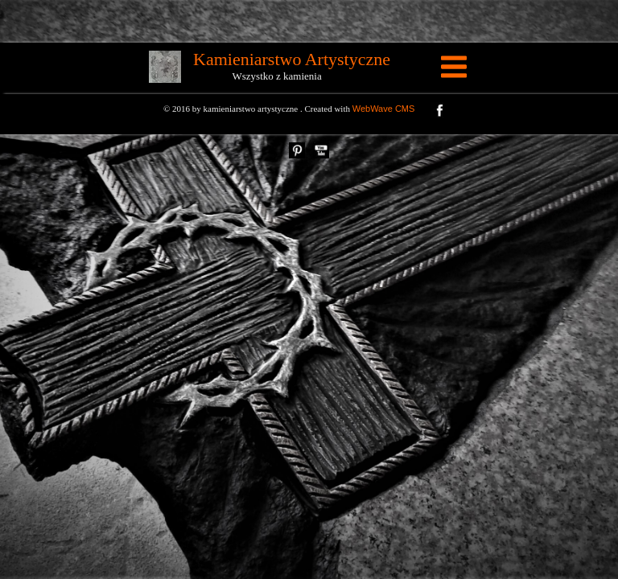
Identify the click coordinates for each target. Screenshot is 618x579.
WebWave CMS (383, 108)
